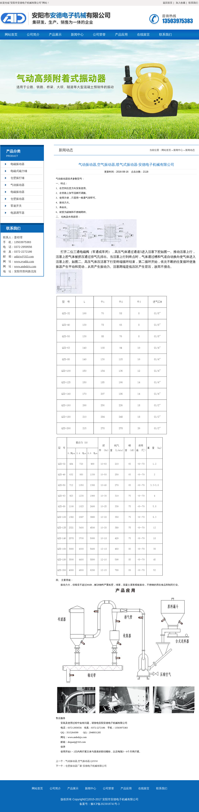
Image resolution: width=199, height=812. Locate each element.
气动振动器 (17, 184)
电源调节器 (17, 212)
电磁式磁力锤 (19, 171)
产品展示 (55, 34)
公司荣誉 (99, 34)
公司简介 (33, 34)
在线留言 (143, 34)
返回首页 (167, 2)
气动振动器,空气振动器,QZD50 (81, 761)
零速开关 (16, 205)
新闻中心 (77, 34)
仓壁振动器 (17, 198)
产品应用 (121, 34)
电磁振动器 (17, 164)
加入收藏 (180, 2)
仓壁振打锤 (17, 178)
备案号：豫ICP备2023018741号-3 (99, 803)
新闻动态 (190, 150)
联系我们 (193, 2)
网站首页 (11, 34)
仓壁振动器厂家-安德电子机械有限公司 (86, 765)
